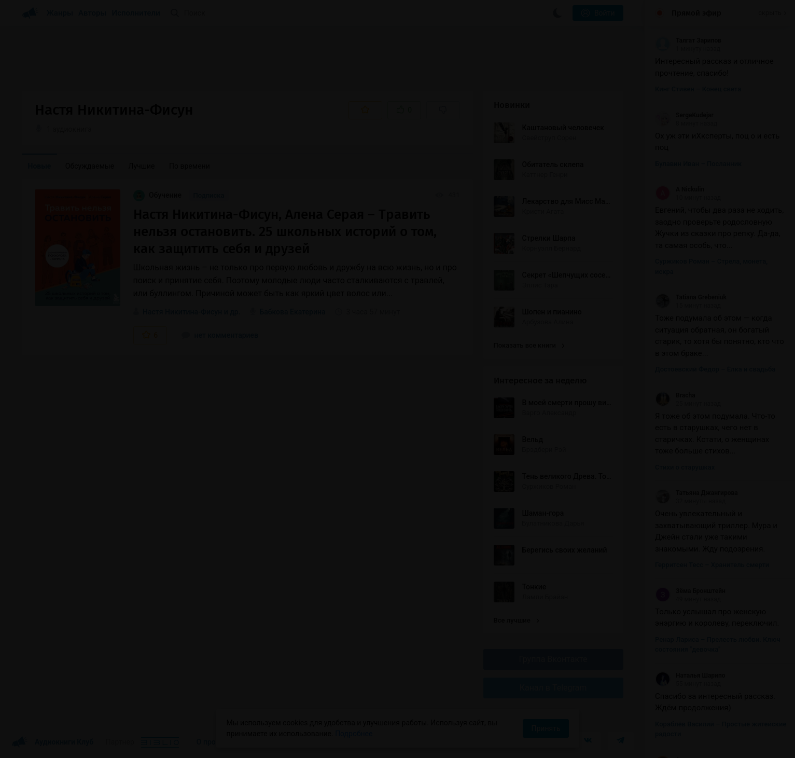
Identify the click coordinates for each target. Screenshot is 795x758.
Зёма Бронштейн (690, 591)
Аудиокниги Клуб (52, 742)
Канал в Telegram (553, 688)
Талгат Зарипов (688, 40)
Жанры (60, 13)
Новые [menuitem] (39, 166)
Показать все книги (529, 345)
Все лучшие (516, 620)
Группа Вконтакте (553, 659)
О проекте (214, 742)
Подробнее (353, 733)
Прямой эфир (696, 13)
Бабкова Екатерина (293, 312)
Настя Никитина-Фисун (182, 312)
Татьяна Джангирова (696, 493)
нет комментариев (220, 335)
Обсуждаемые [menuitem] (89, 166)
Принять (545, 728)
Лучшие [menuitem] (142, 166)
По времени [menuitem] (189, 166)
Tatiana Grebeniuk (691, 297)
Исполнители (136, 13)
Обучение (158, 195)
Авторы (92, 13)
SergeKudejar (684, 115)
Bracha (675, 395)
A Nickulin (679, 189)
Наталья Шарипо (690, 675)
